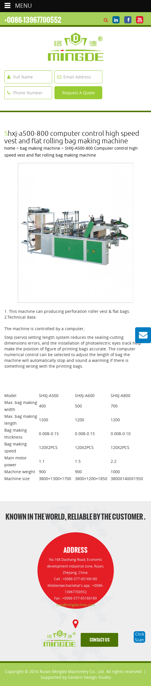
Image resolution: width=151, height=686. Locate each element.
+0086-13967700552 (32, 20)
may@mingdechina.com (75, 604)
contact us (100, 640)
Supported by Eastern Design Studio (76, 677)
